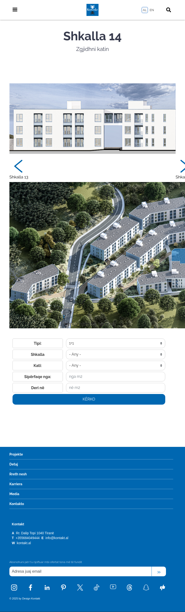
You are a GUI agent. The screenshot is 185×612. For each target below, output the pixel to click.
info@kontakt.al (57, 538)
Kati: (37, 365)
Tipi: (37, 343)
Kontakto (16, 504)
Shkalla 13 (18, 177)
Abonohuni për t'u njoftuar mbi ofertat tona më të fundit (45, 562)
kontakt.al (24, 543)
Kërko (89, 399)
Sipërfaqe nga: (37, 376)
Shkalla (38, 354)
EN (152, 10)
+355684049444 (28, 538)
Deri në (37, 388)
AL (145, 10)
